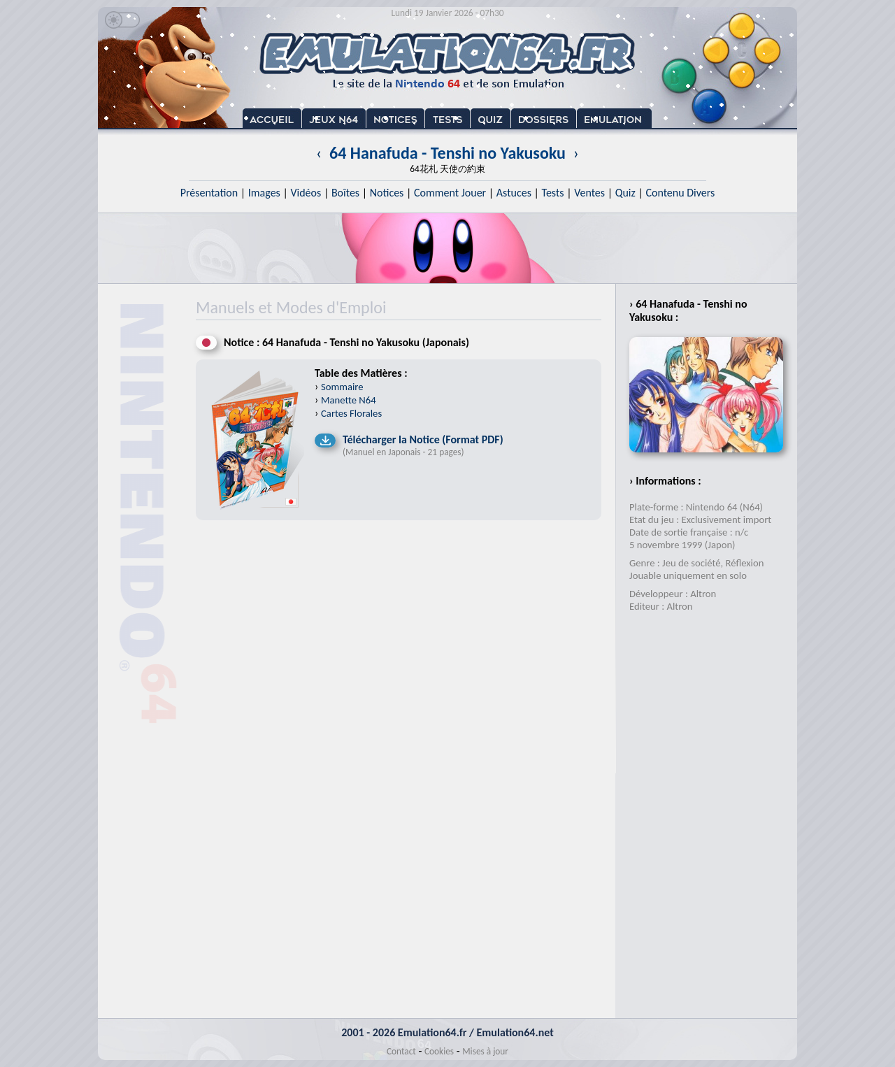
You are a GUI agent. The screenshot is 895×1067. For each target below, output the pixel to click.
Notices (387, 192)
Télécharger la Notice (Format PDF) (423, 439)
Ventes (589, 192)
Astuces (513, 192)
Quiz (625, 192)
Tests (553, 192)
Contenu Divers (680, 192)
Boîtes (345, 192)
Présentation (209, 192)
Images (264, 192)
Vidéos (305, 192)
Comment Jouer (450, 192)
